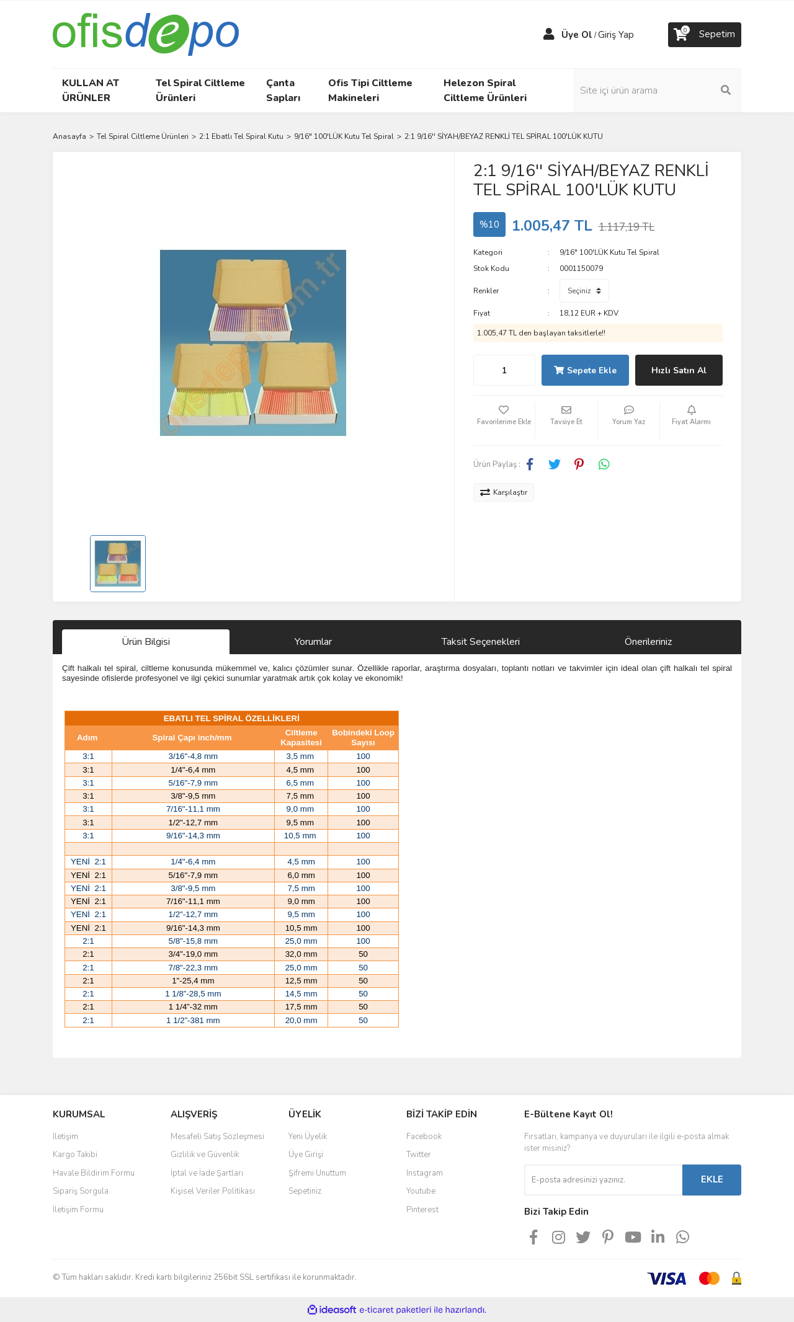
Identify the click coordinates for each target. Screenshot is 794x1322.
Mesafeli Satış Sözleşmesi (217, 1136)
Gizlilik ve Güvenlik (205, 1154)
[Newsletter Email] (603, 1180)
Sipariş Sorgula (81, 1191)
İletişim (65, 1136)
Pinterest (422, 1209)
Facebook (424, 1136)
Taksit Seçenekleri (481, 642)
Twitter (418, 1154)
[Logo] (146, 33)
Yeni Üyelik (307, 1136)
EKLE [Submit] (712, 1179)
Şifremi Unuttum (317, 1173)
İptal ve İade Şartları (207, 1173)
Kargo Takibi (75, 1154)
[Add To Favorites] (504, 420)
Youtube (420, 1191)
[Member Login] (549, 34)
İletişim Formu (78, 1209)
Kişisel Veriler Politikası (213, 1191)
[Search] (657, 90)
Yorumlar (313, 642)
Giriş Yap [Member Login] (616, 35)
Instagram (424, 1173)
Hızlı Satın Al (679, 370)
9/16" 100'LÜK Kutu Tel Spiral (609, 252)
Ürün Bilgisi (146, 642)
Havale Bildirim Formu (94, 1173)
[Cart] (704, 34)
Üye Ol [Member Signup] (576, 35)
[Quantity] (504, 370)
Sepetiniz (304, 1191)
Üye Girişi (305, 1154)
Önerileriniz (648, 642)
